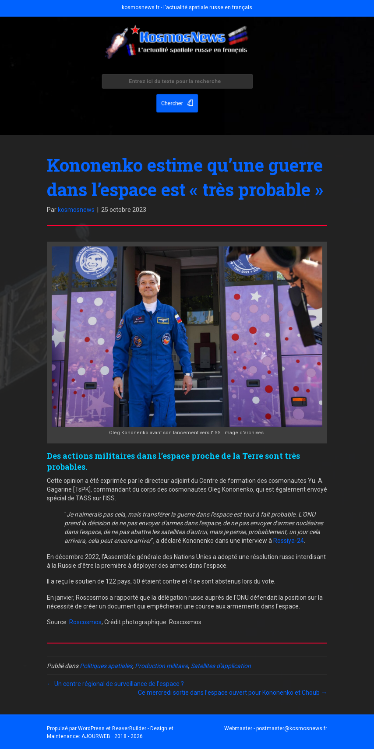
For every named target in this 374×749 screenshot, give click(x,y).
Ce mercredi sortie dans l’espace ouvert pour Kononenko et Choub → (232, 692)
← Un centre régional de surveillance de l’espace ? (115, 683)
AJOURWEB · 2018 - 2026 (112, 736)
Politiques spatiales (106, 665)
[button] (177, 102)
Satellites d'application (221, 665)
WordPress (91, 728)
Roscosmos (85, 622)
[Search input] (177, 82)
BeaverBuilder (129, 728)
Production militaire (161, 665)
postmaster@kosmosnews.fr (291, 728)
